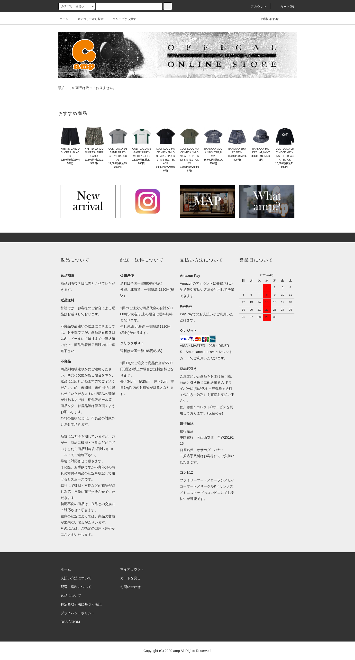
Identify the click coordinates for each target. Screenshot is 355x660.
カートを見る (130, 578)
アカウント (256, 6)
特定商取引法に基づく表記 (81, 604)
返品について (71, 595)
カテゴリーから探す (88, 19)
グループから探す (121, 19)
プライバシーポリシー (78, 613)
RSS (64, 622)
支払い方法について (76, 578)
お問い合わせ (267, 19)
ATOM (75, 622)
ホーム (64, 19)
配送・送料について (76, 587)
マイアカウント (132, 569)
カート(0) (284, 6)
